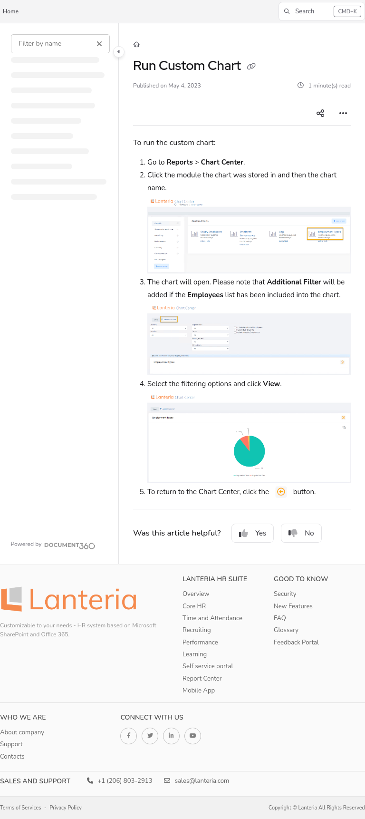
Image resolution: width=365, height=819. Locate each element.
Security (285, 594)
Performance (200, 642)
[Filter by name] (60, 43)
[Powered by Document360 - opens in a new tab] (53, 545)
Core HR (194, 606)
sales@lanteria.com (196, 781)
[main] (242, 293)
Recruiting (196, 630)
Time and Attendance (212, 618)
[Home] (136, 44)
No (301, 533)
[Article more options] (343, 113)
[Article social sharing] (320, 113)
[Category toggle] (119, 52)
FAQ (280, 618)
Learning (194, 654)
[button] (322, 11)
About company (22, 732)
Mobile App (198, 690)
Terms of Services (20, 807)
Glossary (286, 630)
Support (11, 744)
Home (11, 11)
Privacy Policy (65, 807)
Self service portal (207, 666)
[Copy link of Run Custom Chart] (251, 66)
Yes (252, 533)
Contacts (12, 756)
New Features (293, 606)
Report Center (202, 678)
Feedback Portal (296, 642)
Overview (195, 594)
